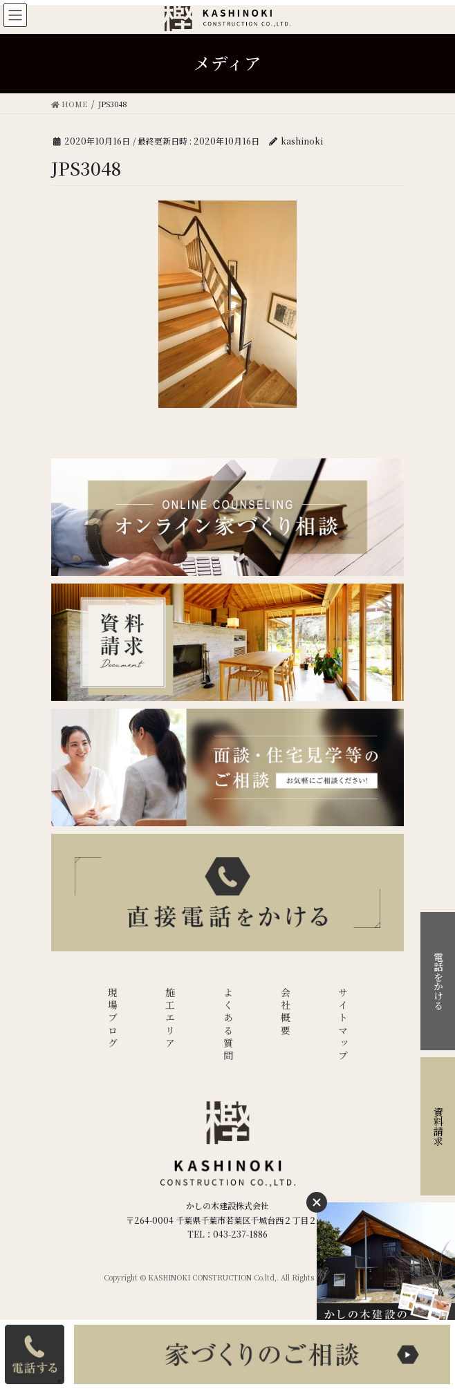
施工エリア (170, 1018)
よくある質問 (228, 1025)
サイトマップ (343, 1025)
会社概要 (285, 1012)
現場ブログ (113, 1018)
